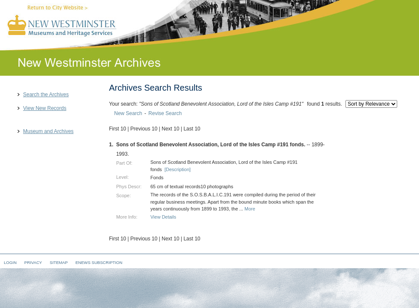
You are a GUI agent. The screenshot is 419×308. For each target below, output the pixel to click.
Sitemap (59, 262)
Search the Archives (46, 95)
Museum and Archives (48, 131)
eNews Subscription (98, 262)
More (250, 208)
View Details (163, 216)
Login (10, 262)
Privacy (33, 262)
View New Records (44, 108)
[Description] (178, 169)
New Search (128, 113)
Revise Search (165, 113)
